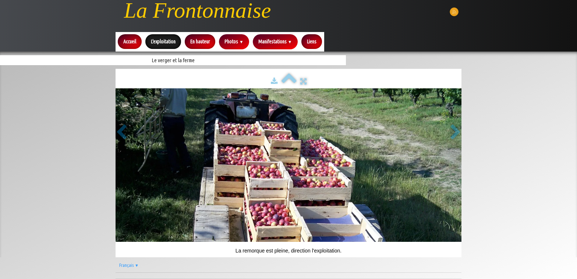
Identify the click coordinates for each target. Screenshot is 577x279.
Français (129, 265)
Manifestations (275, 42)
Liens (311, 42)
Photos (234, 42)
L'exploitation (163, 42)
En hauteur (200, 42)
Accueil (129, 42)
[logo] (197, 10)
